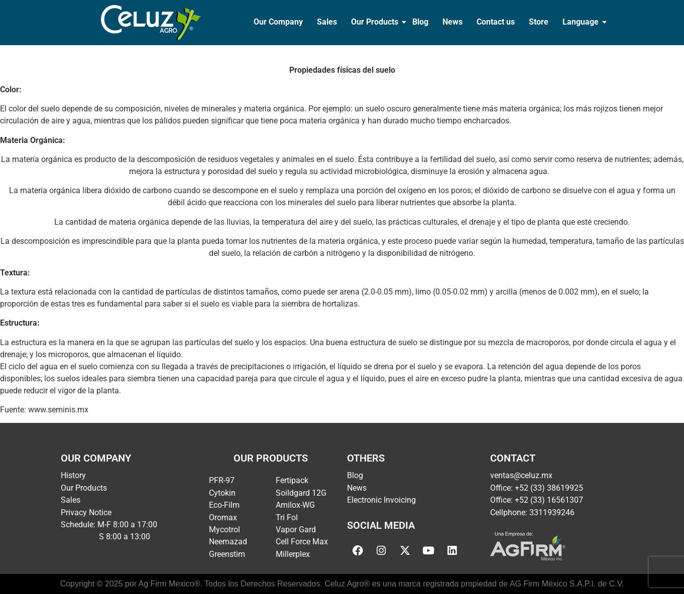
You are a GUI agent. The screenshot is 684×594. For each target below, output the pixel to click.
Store (538, 22)
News (452, 22)
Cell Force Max (302, 541)
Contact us (496, 22)
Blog (420, 22)
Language (581, 22)
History (73, 475)
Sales (327, 22)
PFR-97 (222, 480)
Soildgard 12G (301, 493)
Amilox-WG (295, 505)
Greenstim (227, 554)
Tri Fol (287, 517)
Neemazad (228, 541)
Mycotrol (224, 529)
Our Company (278, 22)
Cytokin (222, 493)
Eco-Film (224, 505)
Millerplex (293, 554)
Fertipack (292, 480)
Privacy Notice (86, 512)
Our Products (375, 22)
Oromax (223, 517)
